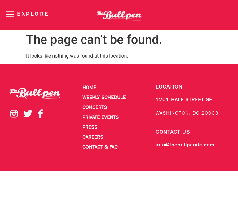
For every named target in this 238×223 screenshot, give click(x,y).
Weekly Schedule (104, 98)
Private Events (100, 118)
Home (89, 88)
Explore (33, 14)
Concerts (94, 108)
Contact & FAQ (100, 147)
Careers (92, 137)
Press (89, 127)
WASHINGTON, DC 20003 (187, 113)
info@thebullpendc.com (185, 145)
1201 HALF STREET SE (184, 100)
